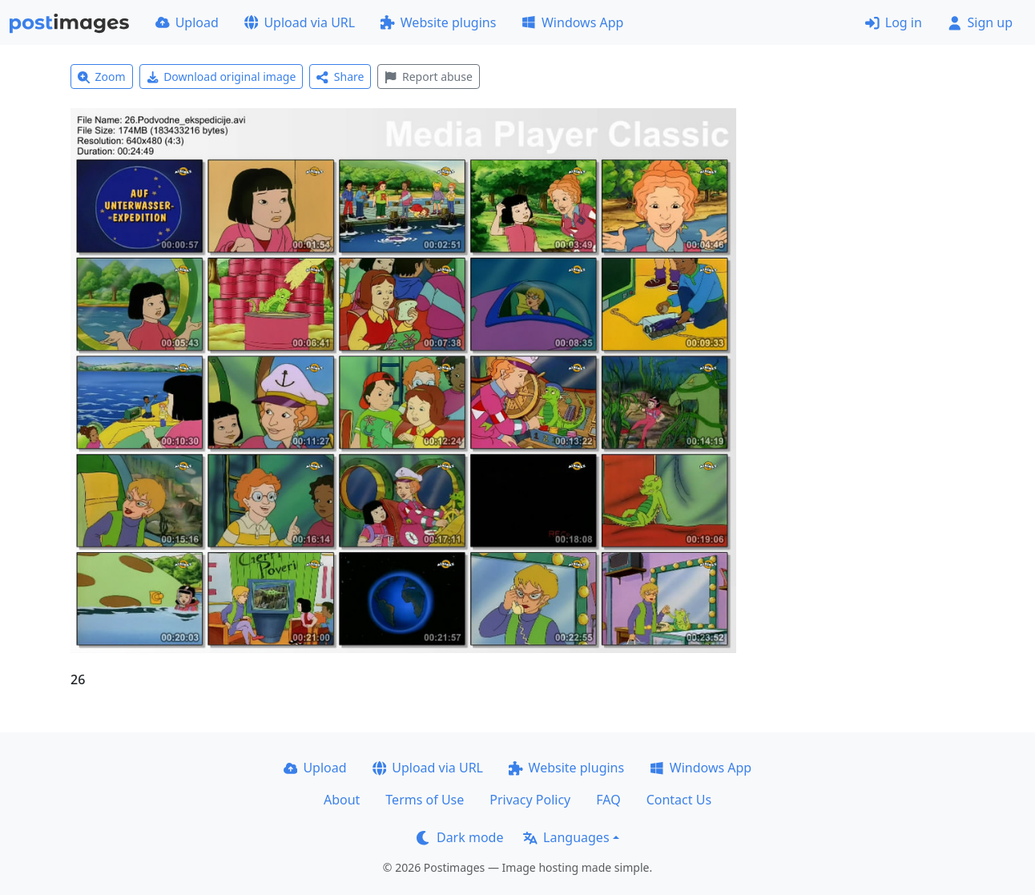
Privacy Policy (529, 799)
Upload (187, 22)
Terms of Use (424, 799)
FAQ (608, 799)
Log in (893, 22)
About (342, 799)
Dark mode (460, 837)
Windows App (572, 22)
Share (340, 76)
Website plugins (438, 22)
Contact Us (678, 799)
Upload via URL (299, 22)
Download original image (221, 76)
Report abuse (428, 76)
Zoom (102, 76)
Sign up (980, 22)
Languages (566, 837)
